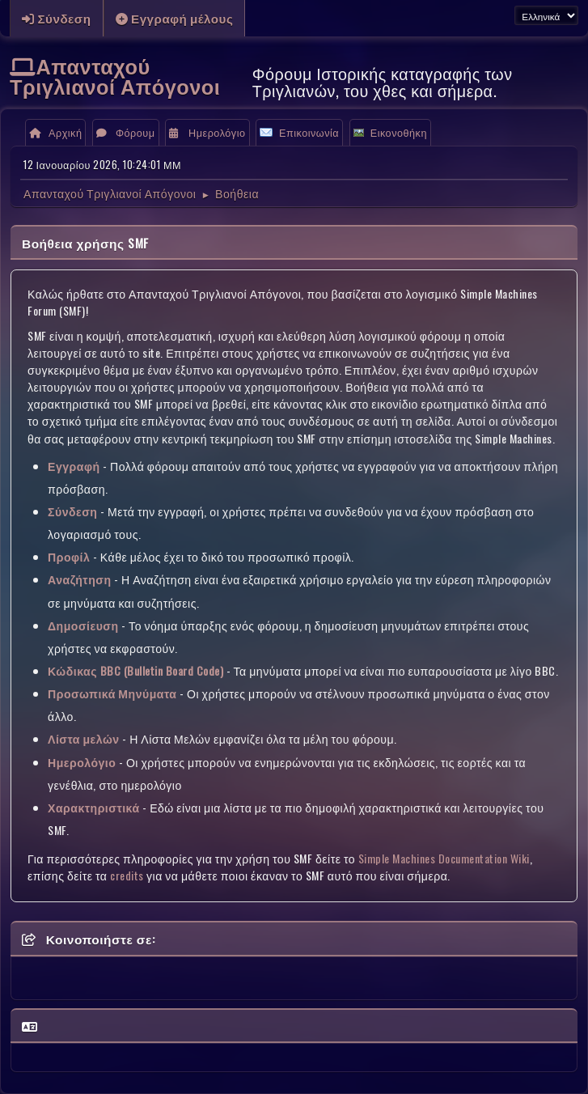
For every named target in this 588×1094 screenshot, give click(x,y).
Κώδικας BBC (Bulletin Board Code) (135, 670)
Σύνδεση (72, 510)
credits (127, 875)
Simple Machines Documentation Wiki (444, 858)
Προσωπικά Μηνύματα (112, 693)
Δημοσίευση (83, 625)
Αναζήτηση (80, 578)
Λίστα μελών (84, 738)
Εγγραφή (74, 465)
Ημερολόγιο (82, 761)
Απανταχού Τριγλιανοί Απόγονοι (115, 75)
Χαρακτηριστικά (94, 807)
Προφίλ (69, 556)
